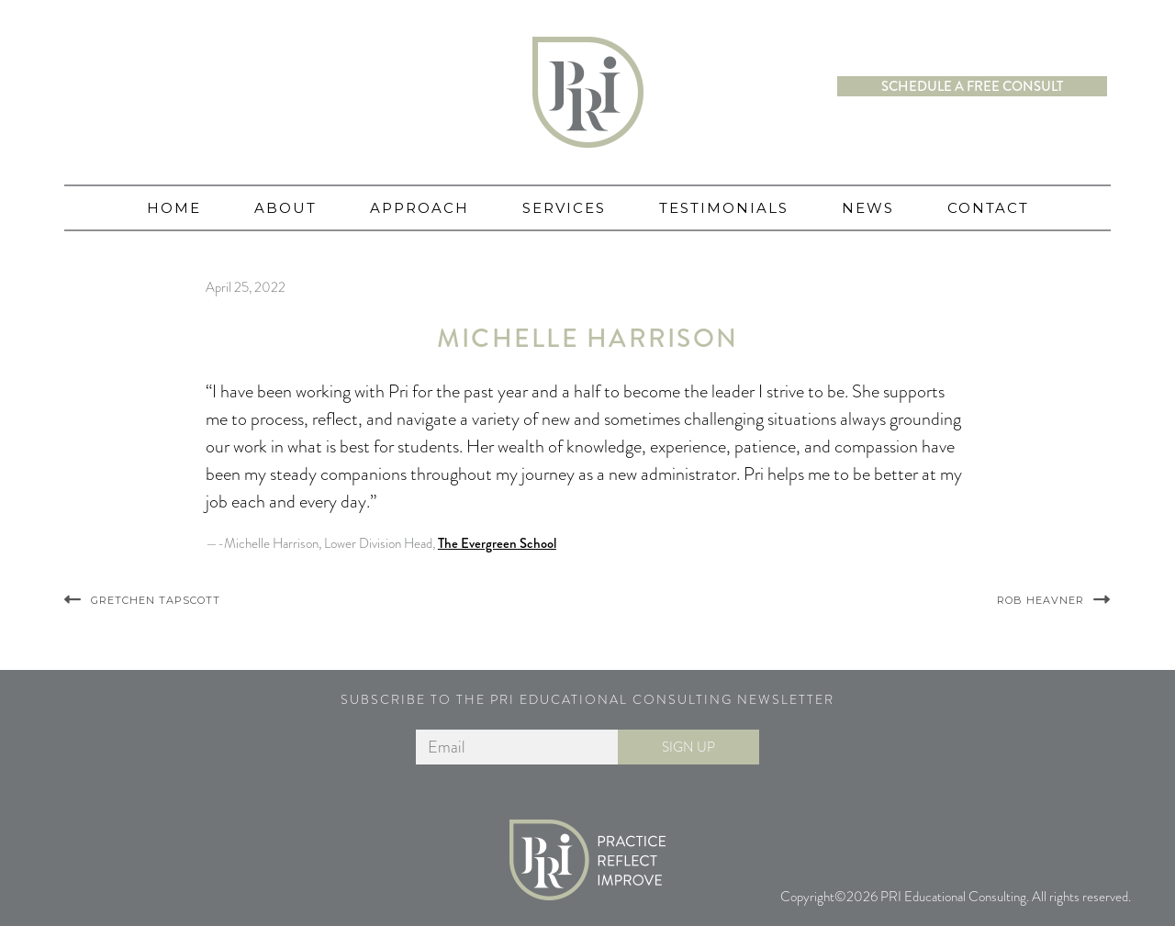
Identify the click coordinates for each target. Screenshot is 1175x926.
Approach (419, 208)
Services (564, 208)
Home (174, 208)
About (285, 208)
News (868, 208)
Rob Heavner (1040, 600)
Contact (988, 208)
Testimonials (724, 208)
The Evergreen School (497, 543)
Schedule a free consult (972, 86)
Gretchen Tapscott (155, 600)
